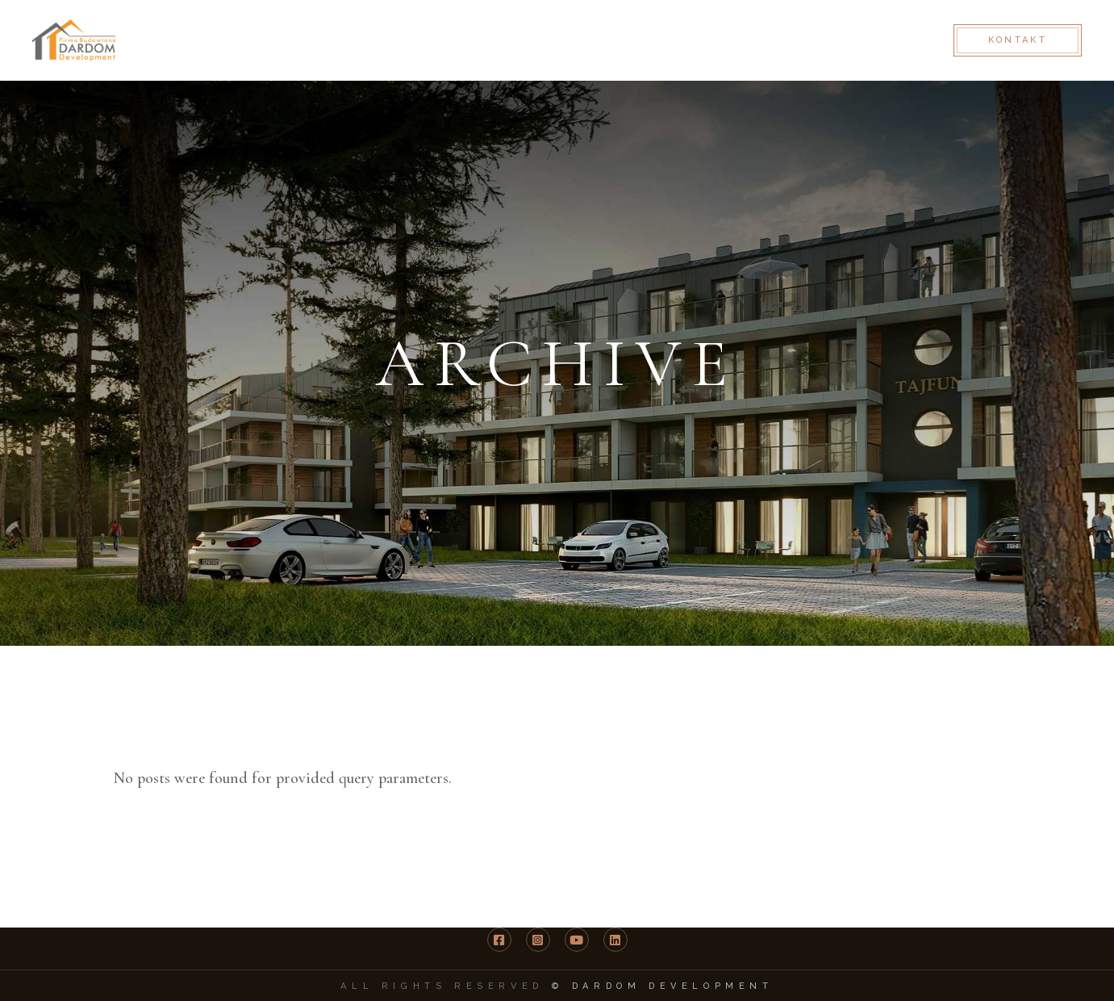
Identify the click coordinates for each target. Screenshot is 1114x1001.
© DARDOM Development (663, 986)
